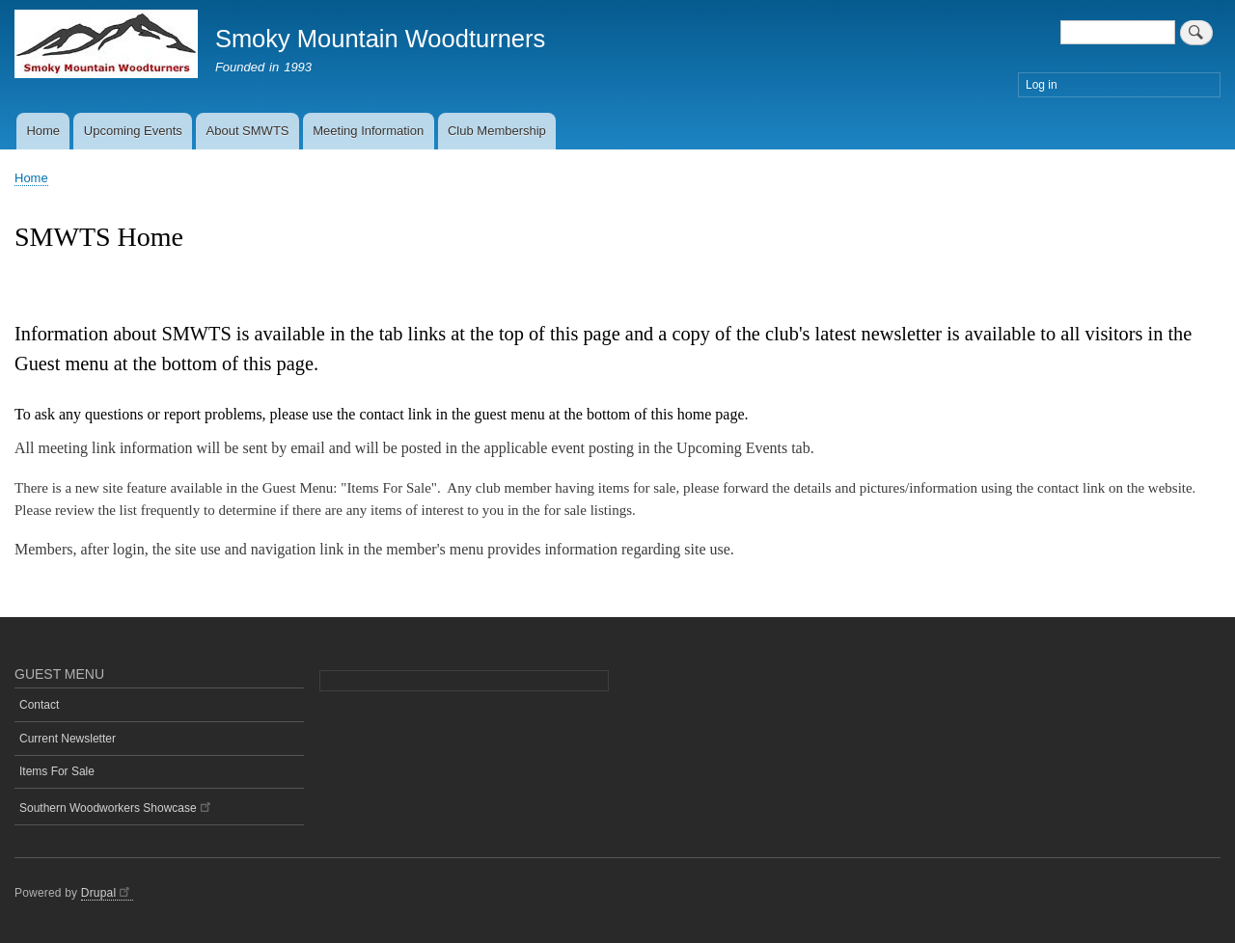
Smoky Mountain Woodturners (380, 38)
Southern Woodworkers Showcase (116, 806)
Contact (39, 705)
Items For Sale (57, 771)
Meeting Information (368, 130)
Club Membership (497, 130)
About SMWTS (247, 130)
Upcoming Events (133, 130)
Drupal (107, 893)
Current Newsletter (67, 738)
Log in (1041, 85)
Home (43, 130)
